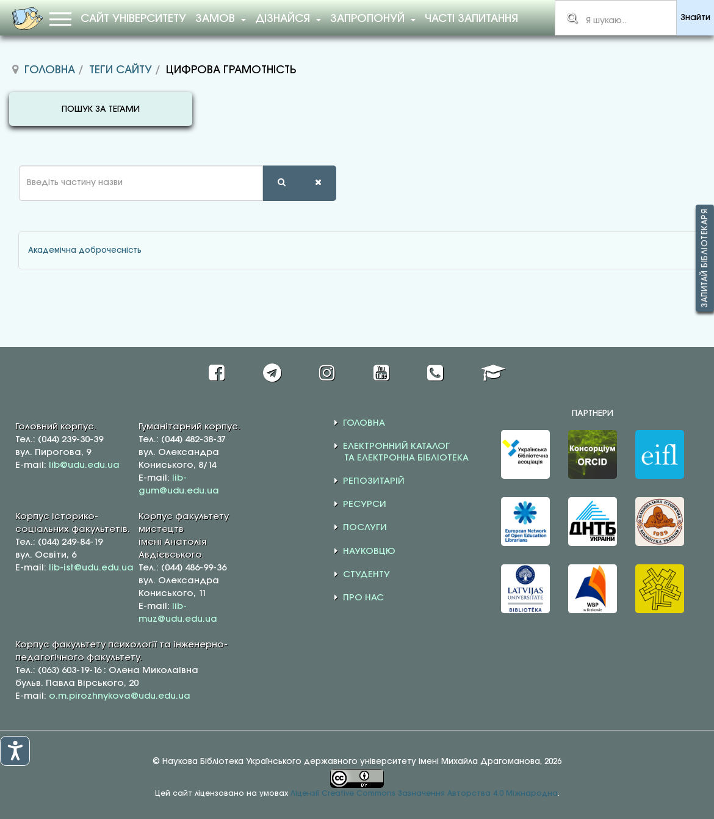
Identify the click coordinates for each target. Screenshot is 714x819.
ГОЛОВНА (364, 423)
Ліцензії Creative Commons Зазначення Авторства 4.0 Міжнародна (424, 793)
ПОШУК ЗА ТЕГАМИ (101, 110)
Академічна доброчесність (85, 250)
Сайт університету (133, 19)
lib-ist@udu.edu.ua (91, 568)
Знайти (695, 18)
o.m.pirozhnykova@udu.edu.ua (119, 696)
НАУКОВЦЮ (369, 551)
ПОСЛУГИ (365, 527)
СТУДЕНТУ (366, 574)
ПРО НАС (363, 598)
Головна (49, 70)
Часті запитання (471, 19)
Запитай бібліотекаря (705, 258)
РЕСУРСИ (364, 504)
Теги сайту (120, 70)
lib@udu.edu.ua (84, 465)
